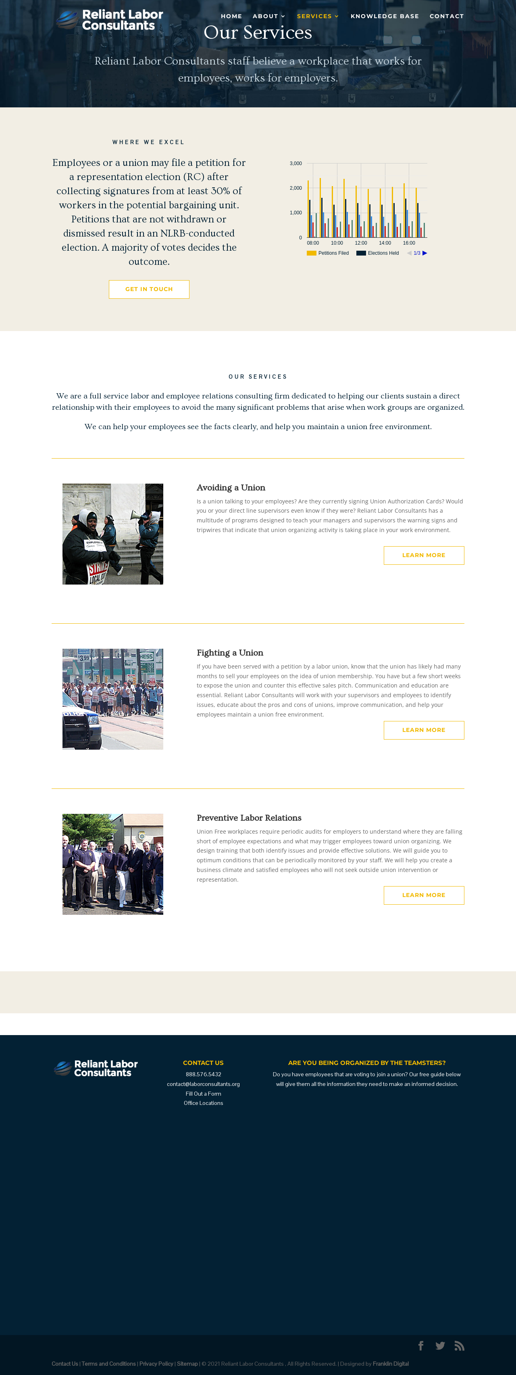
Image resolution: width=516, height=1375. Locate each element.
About (266, 16)
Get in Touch (149, 289)
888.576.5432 (203, 1074)
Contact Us (65, 1363)
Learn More (423, 555)
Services (314, 16)
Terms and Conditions (109, 1363)
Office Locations (203, 1103)
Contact (447, 16)
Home (231, 16)
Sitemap (187, 1363)
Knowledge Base (385, 16)
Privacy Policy (156, 1363)
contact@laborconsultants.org (203, 1084)
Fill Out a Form (203, 1093)
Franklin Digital (391, 1363)
